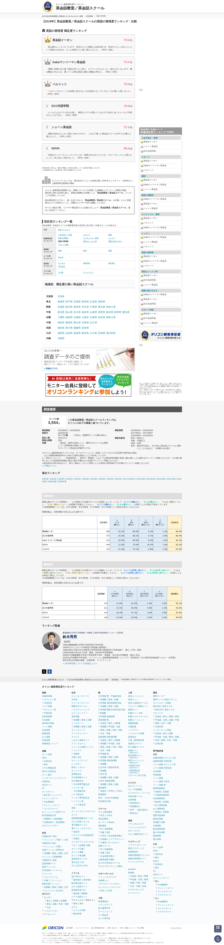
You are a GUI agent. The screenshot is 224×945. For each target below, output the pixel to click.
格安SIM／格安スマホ (163, 706)
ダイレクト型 (50, 699)
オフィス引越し (78, 849)
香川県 (69, 328)
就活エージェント (136, 696)
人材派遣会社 (134, 771)
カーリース (76, 771)
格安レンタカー (78, 767)
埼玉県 (85, 307)
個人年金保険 (159, 832)
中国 (177, 720)
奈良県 (101, 317)
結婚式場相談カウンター (139, 855)
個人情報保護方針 (98, 928)
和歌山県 (111, 317)
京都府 (77, 317)
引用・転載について (127, 928)
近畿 (110, 251)
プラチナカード (165, 895)
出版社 (76, 838)
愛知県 (126, 312)
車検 (73, 808)
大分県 (93, 333)
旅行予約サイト (78, 876)
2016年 (110, 479)
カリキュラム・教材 (91, 238)
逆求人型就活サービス (138, 703)
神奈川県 (111, 307)
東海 (85, 251)
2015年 (118, 479)
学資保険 (46, 740)
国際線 (84, 893)
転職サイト (133, 709)
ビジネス (61, 263)
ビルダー (48, 897)
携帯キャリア (159, 696)
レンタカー (76, 764)
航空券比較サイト (79, 883)
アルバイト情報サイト (138, 706)
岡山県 (77, 322)
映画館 (131, 872)
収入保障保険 (161, 805)
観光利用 (77, 914)
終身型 (158, 792)
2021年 (77, 479)
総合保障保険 (159, 829)
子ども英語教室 (105, 812)
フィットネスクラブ (107, 877)
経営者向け (135, 803)
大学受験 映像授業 (106, 716)
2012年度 (161, 479)
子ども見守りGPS (79, 865)
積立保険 (157, 839)
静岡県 (118, 312)
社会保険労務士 (115, 836)
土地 (66, 840)
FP (101, 829)
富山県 (69, 312)
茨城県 (61, 307)
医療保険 (46, 733)
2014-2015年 (129, 479)
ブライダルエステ (136, 824)
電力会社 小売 (77, 862)
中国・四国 (64, 904)
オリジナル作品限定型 (83, 835)
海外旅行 (111, 263)
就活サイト (133, 699)
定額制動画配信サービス (82, 818)
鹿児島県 (111, 333)
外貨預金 (46, 781)
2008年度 (62, 481)
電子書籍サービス (79, 825)
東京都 (101, 307)
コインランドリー (79, 713)
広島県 (85, 322)
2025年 (45, 479)
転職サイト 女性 (135, 713)
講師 (110, 235)
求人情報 (140, 928)
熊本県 (85, 333)
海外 (81, 903)
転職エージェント (136, 720)
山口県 (93, 322)
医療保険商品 (159, 788)
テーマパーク (134, 893)
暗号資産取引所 (49, 815)
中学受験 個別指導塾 (107, 760)
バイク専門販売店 (81, 798)
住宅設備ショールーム (52, 870)
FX (43, 788)
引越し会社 (76, 757)
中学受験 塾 (103, 754)
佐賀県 (69, 333)
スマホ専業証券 (49, 768)
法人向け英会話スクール (109, 863)
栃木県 (69, 307)
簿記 (108, 832)
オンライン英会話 (106, 822)
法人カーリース (135, 786)
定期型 (166, 792)
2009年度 (52, 481)
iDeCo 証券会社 (49, 771)
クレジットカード (50, 798)
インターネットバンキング (54, 778)
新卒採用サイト (135, 756)
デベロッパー (50, 914)
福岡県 (61, 333)
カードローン (48, 792)
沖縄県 (61, 338)
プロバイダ (158, 713)
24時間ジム (103, 880)
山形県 (93, 301)
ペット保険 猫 (159, 785)
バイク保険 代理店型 (162, 768)
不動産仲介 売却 (49, 836)
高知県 (85, 328)
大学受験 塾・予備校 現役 (109, 696)
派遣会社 (132, 737)
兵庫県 (93, 317)
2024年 (53, 479)
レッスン (111, 238)
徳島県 (61, 328)
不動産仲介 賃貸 (49, 860)
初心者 (60, 257)
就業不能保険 (159, 815)
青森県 (61, 301)
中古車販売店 (77, 781)
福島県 (101, 301)
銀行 (46, 764)
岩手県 (69, 301)
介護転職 (132, 726)
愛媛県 (77, 328)
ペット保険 (47, 726)
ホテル (74, 907)
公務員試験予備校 (106, 859)
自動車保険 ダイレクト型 (164, 758)
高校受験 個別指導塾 (107, 737)
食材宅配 (75, 716)
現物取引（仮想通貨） (54, 819)
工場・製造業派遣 (136, 740)
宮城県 (77, 301)
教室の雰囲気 (63, 238)
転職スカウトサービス (138, 716)
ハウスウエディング (137, 845)
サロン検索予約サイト (138, 834)
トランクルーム (78, 743)
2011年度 (171, 479)
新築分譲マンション (51, 884)
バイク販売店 (77, 794)
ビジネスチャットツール (139, 793)
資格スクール (104, 846)
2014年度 (140, 479)
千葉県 (93, 307)
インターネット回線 (162, 730)
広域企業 (159, 726)
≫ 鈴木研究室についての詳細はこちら (80, 663)
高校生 (103, 791)
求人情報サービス (136, 747)
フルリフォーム (51, 877)
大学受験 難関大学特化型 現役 (111, 709)
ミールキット (77, 723)
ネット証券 (47, 754)
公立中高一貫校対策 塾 (108, 767)
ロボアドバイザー (50, 825)
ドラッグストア (105, 905)
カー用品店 (103, 915)
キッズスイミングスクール (109, 887)
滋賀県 (69, 317)
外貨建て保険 (159, 822)
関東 (60, 251)
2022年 (69, 479)
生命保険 (46, 730)
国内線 (76, 893)
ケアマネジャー (117, 839)
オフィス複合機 (78, 855)
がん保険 (46, 737)
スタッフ (86, 235)
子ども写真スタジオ (80, 821)
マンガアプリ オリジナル (82, 842)
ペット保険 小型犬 (161, 781)
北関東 (56, 901)
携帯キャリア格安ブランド (165, 699)
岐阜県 (109, 312)
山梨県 (93, 312)
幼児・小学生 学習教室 (108, 798)
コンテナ (77, 750)
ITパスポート (114, 842)
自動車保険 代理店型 (162, 761)
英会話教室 (103, 819)
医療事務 (109, 829)
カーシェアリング (79, 760)
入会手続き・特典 (65, 235)
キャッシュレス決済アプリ (54, 812)
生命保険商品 (159, 798)
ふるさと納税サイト (80, 740)
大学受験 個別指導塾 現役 (109, 703)
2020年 (86, 479)
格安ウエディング (136, 848)
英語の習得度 (148, 252)
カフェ (74, 815)
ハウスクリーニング (80, 709)
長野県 (101, 312)
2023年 (61, 479)
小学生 (119, 791)
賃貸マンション (49, 867)
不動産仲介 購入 (49, 843)
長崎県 (77, 333)
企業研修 (132, 800)
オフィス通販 (77, 852)
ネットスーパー (78, 730)
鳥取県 (61, 322)
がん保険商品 (159, 808)
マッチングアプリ (136, 862)
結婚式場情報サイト (137, 858)
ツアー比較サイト (79, 897)
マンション (49, 840)
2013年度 (151, 479)
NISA (44, 758)
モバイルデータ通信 (162, 703)
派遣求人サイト (135, 743)
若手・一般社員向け (139, 810)
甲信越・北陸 (114, 726)
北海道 (61, 296)
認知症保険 (158, 819)
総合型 (76, 832)
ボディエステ (134, 831)
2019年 (94, 479)
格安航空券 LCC (78, 890)
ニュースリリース (82, 928)
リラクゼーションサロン (109, 884)
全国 (144, 886)
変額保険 (157, 836)
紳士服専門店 (104, 908)
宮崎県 (101, 333)
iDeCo (156, 861)
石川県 (77, 312)
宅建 (102, 832)
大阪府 (85, 317)
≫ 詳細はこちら (49, 466)
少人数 (60, 272)
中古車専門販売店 (81, 784)
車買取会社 (76, 774)
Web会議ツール (135, 796)
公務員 (103, 842)
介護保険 (157, 825)
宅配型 (76, 754)
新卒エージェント (136, 761)
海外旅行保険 (48, 723)
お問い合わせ (112, 928)
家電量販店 (103, 901)
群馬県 (77, 307)
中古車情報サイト (79, 777)
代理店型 (48, 703)
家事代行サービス (79, 706)
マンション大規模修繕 (52, 857)
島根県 (69, 322)
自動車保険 (47, 696)
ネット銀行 (47, 775)
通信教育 (102, 788)
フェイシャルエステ (137, 827)
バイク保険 (47, 706)
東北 (49, 901)
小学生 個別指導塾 (106, 781)
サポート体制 (63, 245)
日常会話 (61, 266)
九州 (66, 853)
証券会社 (48, 761)
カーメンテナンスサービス (83, 811)
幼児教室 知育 (104, 801)
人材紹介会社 (134, 766)
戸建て (59, 840)
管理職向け (135, 806)
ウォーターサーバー (80, 696)
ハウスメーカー (51, 911)
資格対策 (86, 263)
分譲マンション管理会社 (53, 850)
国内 (75, 903)
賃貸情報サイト (49, 863)
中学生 (111, 791)
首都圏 (47, 853)
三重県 (61, 317)
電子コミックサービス (81, 828)
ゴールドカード (51, 808)
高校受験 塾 (103, 720)
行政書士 (104, 839)
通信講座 (102, 825)
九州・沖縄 (105, 733)
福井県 (85, 312)
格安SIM (159, 709)
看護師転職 (133, 723)
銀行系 (47, 795)
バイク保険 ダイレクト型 (164, 764)
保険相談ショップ (50, 743)
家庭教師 (102, 794)
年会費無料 (49, 802)
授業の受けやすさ (115, 241)
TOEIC (103, 836)
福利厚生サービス (79, 859)
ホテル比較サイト (79, 886)
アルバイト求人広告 (137, 775)
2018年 (102, 479)
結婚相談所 (133, 852)
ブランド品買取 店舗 (80, 845)
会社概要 (69, 928)
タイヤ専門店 (104, 918)
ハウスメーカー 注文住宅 (52, 891)
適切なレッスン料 (90, 241)
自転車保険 (47, 716)
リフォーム (47, 873)
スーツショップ (105, 911)
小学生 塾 (102, 774)
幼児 (102, 815)
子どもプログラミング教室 (110, 866)
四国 (157, 723)
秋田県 (85, 301)
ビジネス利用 (79, 910)
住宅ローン (47, 785)
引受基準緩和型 (162, 795)
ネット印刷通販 (135, 789)
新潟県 (61, 312)
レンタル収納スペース (83, 747)
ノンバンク (57, 795)
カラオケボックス (136, 889)
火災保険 (46, 720)
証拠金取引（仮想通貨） (55, 822)
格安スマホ (170, 709)
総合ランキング (64, 230)
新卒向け (134, 813)
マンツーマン (88, 272)
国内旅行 (77, 880)
